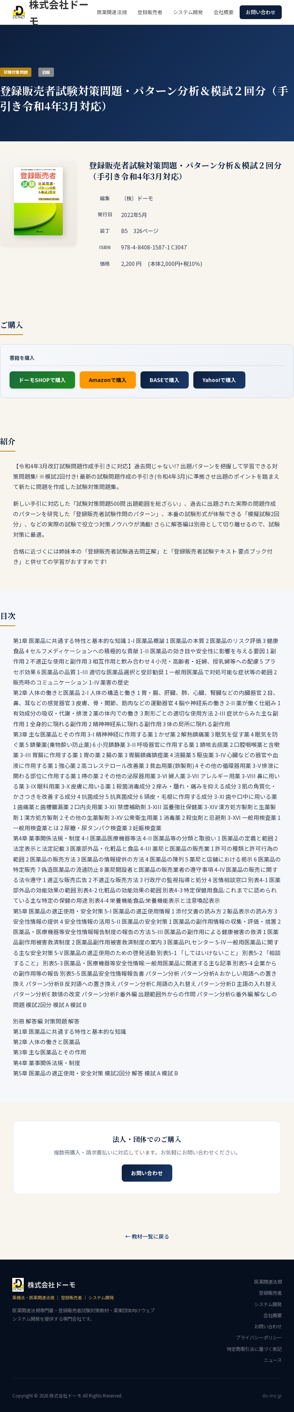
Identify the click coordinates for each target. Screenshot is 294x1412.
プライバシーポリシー (259, 1337)
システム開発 (188, 12)
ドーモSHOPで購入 (42, 380)
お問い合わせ (261, 12)
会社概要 (224, 12)
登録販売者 (149, 12)
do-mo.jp (272, 1396)
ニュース (273, 1360)
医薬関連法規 (112, 12)
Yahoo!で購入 (219, 380)
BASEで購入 (165, 380)
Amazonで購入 (108, 380)
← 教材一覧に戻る (147, 1236)
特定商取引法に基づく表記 (254, 1349)
